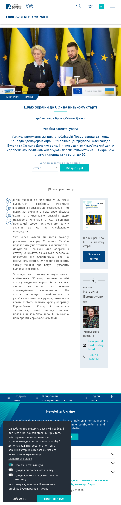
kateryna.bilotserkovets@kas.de (93, 345)
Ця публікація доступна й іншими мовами (60, 162)
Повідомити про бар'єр (81, 484)
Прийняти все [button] (54, 498)
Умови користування (95, 480)
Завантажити (94, 256)
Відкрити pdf (74, 168)
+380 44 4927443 (90, 356)
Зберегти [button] (19, 498)
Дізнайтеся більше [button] (20, 458)
